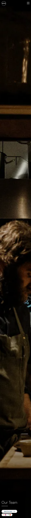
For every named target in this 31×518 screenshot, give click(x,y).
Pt (8, 514)
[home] (4, 3)
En (3, 514)
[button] (27, 3)
